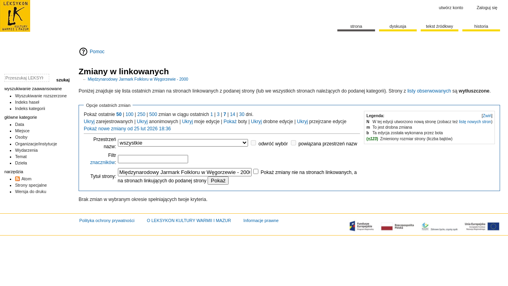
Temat (21, 156)
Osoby (21, 137)
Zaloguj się (487, 7)
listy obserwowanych (429, 91)
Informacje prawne (261, 220)
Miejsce (22, 130)
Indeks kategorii (30, 108)
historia (481, 26)
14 (232, 114)
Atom (26, 178)
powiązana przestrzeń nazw (327, 144)
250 (141, 114)
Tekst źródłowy (439, 26)
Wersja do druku (30, 191)
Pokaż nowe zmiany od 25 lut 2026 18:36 (127, 128)
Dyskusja (397, 26)
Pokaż (230, 121)
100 (129, 114)
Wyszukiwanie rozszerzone (41, 95)
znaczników (102, 162)
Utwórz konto (451, 7)
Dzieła (21, 162)
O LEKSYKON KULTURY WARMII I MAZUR (189, 220)
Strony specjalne (31, 185)
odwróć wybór (273, 144)
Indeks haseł (27, 102)
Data (19, 124)
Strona (356, 26)
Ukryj (89, 121)
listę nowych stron (475, 122)
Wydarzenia (26, 150)
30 (241, 114)
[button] (487, 116)
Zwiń (487, 116)
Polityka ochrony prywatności (107, 220)
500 (153, 114)
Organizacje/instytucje (36, 143)
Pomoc (97, 51)
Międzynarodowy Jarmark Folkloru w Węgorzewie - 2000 (138, 79)
